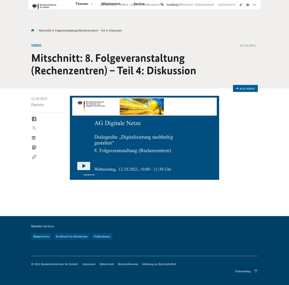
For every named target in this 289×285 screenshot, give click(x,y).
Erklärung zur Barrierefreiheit (159, 264)
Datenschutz (107, 264)
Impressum (89, 264)
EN (254, 8)
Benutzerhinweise (128, 264)
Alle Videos (245, 88)
